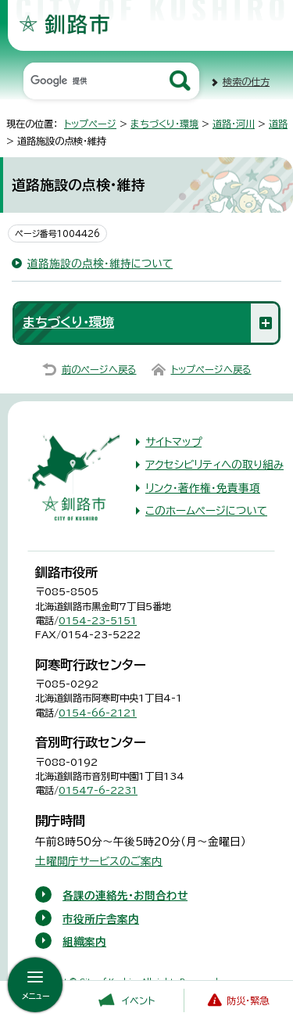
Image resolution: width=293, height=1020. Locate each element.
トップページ (90, 123)
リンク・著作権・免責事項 (202, 488)
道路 (278, 123)
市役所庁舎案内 (101, 919)
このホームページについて (206, 510)
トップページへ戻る (211, 369)
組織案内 (84, 941)
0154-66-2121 (98, 712)
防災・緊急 (248, 1000)
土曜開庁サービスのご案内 (99, 861)
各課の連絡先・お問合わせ (125, 895)
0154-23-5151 (98, 620)
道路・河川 (234, 123)
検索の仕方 (246, 81)
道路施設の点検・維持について (100, 263)
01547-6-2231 (98, 790)
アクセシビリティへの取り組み (214, 464)
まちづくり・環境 (164, 123)
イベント (138, 1000)
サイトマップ (173, 441)
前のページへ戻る (99, 369)
